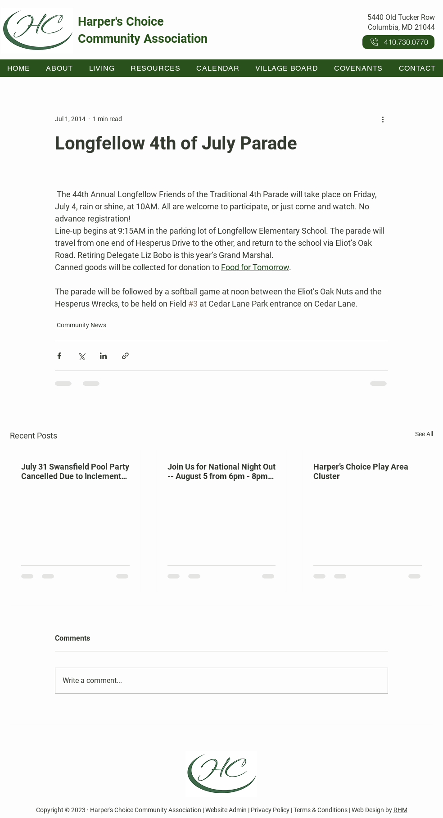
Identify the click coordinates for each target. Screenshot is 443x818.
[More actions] (382, 118)
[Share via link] (125, 356)
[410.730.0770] (398, 42)
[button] (59, 68)
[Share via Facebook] (59, 356)
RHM (400, 809)
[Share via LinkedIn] (103, 356)
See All (424, 434)
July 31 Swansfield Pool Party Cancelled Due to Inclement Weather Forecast (75, 471)
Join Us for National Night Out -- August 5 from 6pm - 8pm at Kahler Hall (221, 471)
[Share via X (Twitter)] (81, 356)
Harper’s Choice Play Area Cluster (360, 471)
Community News (81, 325)
